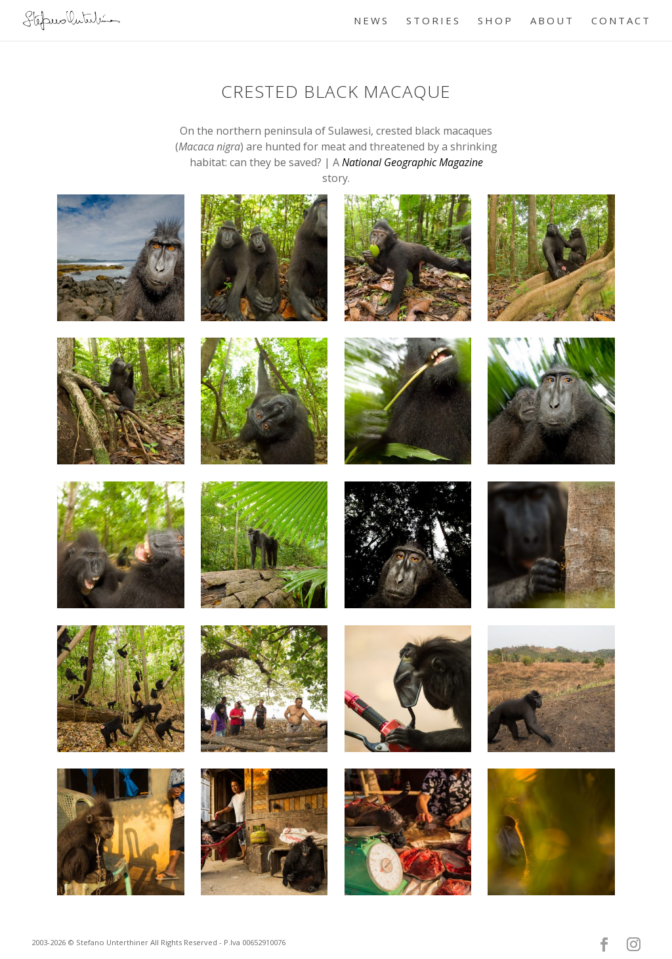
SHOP (495, 21)
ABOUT (552, 21)
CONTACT (621, 21)
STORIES (433, 21)
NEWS (371, 21)
